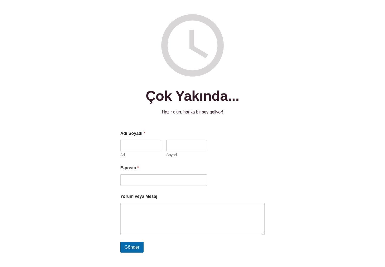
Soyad (171, 155)
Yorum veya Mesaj (138, 196)
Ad (122, 155)
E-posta (129, 168)
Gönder (132, 247)
